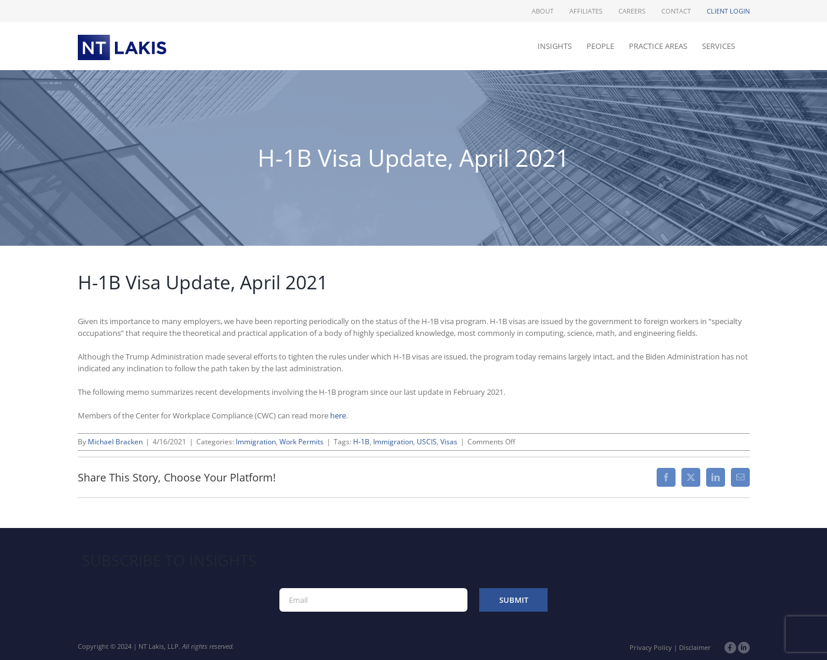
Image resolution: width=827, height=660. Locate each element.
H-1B (361, 442)
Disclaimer (695, 647)
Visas (448, 442)
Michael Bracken (115, 442)
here (338, 415)
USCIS (427, 442)
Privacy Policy (651, 647)
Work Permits (301, 442)
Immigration (256, 442)
